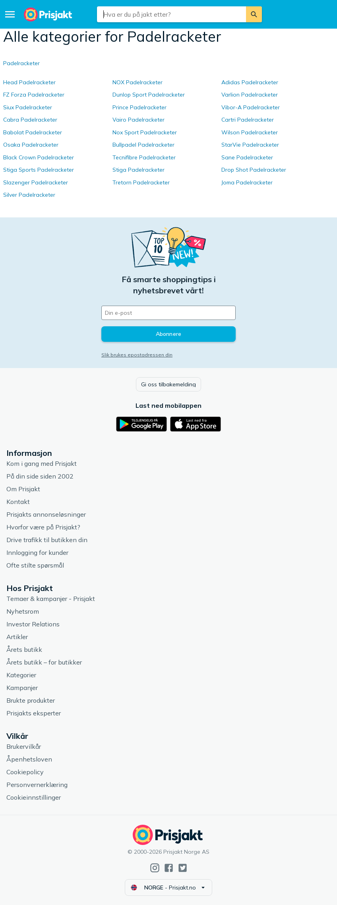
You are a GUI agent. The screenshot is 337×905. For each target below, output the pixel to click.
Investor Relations (33, 624)
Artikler (17, 637)
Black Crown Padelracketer (38, 157)
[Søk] (254, 14)
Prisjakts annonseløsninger (46, 514)
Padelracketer (21, 63)
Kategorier (21, 675)
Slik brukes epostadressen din (136, 355)
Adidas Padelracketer (249, 82)
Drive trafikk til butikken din (46, 540)
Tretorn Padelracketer (141, 182)
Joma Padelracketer (247, 182)
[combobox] (171, 14)
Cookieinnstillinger (33, 797)
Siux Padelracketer (27, 107)
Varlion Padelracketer (249, 94)
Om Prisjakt (23, 489)
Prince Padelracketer (139, 107)
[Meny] (10, 14)
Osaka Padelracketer (30, 144)
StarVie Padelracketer (250, 144)
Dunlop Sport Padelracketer (148, 94)
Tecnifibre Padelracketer (144, 157)
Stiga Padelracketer (138, 169)
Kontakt (18, 502)
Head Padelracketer (29, 82)
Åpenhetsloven (29, 759)
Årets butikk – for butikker (44, 662)
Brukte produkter (30, 700)
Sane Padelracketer (247, 157)
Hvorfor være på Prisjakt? (43, 527)
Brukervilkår (23, 746)
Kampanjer (22, 688)
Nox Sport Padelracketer (144, 132)
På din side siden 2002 (40, 476)
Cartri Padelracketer (247, 119)
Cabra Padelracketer (30, 119)
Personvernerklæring (37, 785)
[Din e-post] (168, 313)
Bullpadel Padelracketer (143, 144)
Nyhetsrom (22, 611)
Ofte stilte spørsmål (35, 565)
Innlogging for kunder (37, 552)
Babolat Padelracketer (32, 132)
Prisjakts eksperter (33, 713)
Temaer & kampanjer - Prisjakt (50, 599)
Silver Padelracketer (29, 194)
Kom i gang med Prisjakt (41, 463)
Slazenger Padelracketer (35, 182)
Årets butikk (24, 649)
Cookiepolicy (25, 772)
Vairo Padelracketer (138, 119)
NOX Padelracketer (137, 82)
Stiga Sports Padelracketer (38, 169)
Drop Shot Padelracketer (253, 169)
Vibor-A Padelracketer (250, 107)
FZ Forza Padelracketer (33, 94)
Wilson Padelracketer (249, 132)
